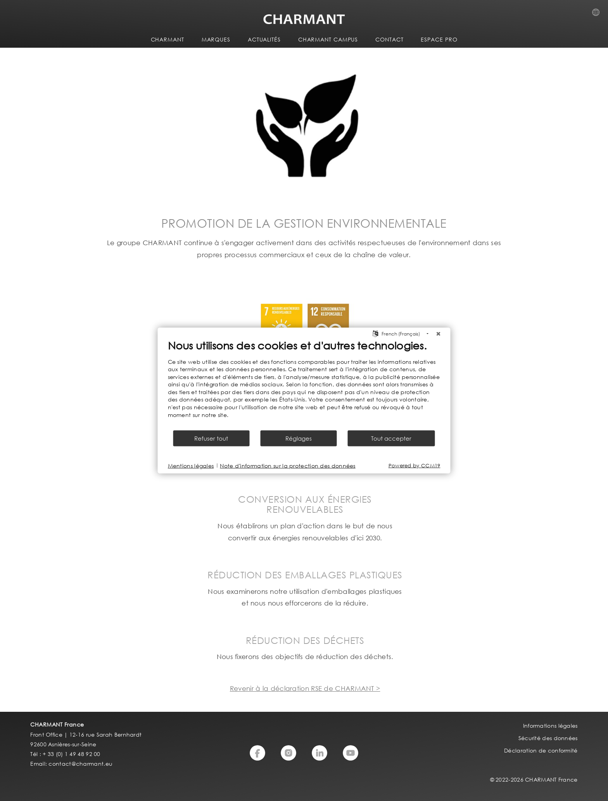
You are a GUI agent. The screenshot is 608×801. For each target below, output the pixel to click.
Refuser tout (211, 438)
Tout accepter (391, 438)
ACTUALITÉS (264, 39)
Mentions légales (191, 465)
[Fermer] (438, 333)
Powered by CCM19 (414, 465)
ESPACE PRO (439, 39)
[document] (304, 384)
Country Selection (598, 14)
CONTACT (389, 39)
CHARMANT (167, 39)
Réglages (298, 438)
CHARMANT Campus (328, 39)
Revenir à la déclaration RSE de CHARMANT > (305, 688)
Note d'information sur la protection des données (287, 465)
